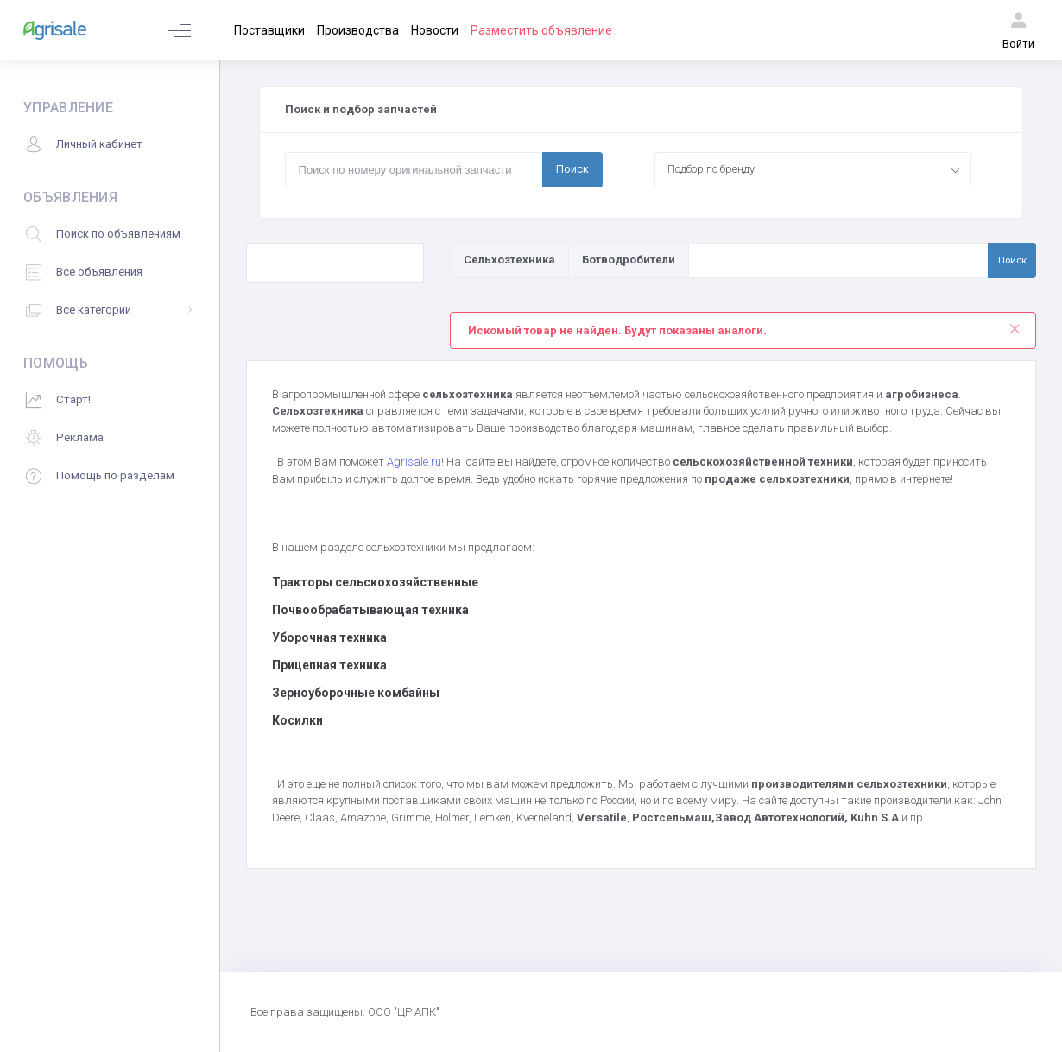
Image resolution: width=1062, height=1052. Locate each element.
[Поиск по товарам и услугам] (838, 260)
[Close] (1015, 325)
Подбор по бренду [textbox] (711, 168)
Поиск (572, 168)
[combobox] (813, 169)
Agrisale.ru (414, 461)
